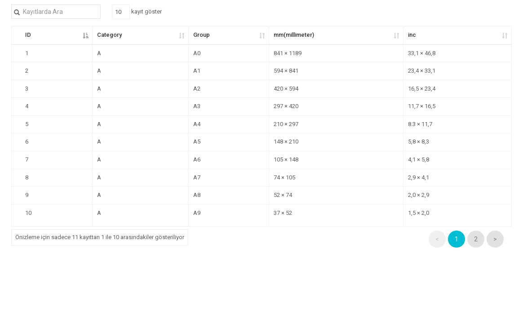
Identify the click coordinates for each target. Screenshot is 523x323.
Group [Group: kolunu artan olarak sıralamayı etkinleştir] (201, 34)
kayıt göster (137, 11)
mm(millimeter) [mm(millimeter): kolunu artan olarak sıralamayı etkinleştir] (294, 34)
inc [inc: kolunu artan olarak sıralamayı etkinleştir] (412, 34)
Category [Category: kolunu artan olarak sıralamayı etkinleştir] (109, 34)
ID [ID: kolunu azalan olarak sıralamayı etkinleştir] (28, 34)
